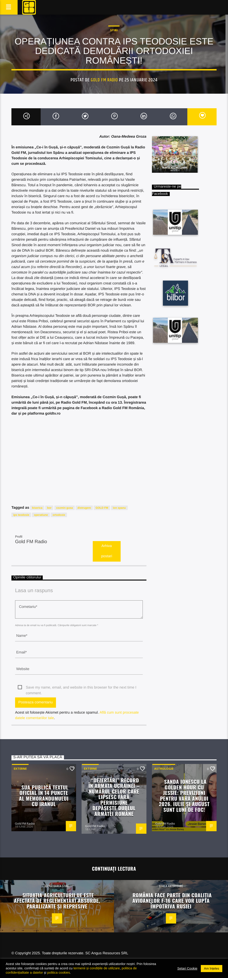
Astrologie (163, 768)
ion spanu (119, 507)
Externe (20, 768)
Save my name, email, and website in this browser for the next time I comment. (81, 688)
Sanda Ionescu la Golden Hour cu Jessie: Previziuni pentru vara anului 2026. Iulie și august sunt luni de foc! (184, 795)
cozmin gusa (64, 507)
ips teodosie (21, 514)
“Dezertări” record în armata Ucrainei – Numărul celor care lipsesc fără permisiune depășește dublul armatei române (114, 796)
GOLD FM (101, 507)
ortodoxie (59, 514)
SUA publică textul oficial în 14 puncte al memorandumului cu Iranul (44, 795)
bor (49, 507)
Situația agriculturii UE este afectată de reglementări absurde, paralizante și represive (57, 900)
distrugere (84, 507)
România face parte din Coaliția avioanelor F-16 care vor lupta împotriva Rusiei (172, 900)
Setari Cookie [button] (187, 968)
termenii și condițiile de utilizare (97, 968)
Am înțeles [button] (211, 968)
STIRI (114, 30)
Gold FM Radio (104, 80)
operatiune (41, 514)
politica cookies (58, 972)
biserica (37, 507)
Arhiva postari (106, 551)
